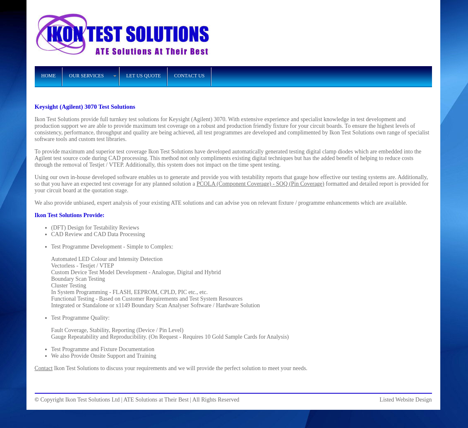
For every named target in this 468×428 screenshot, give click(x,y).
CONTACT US (189, 76)
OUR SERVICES (86, 76)
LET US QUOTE (143, 76)
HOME (48, 76)
